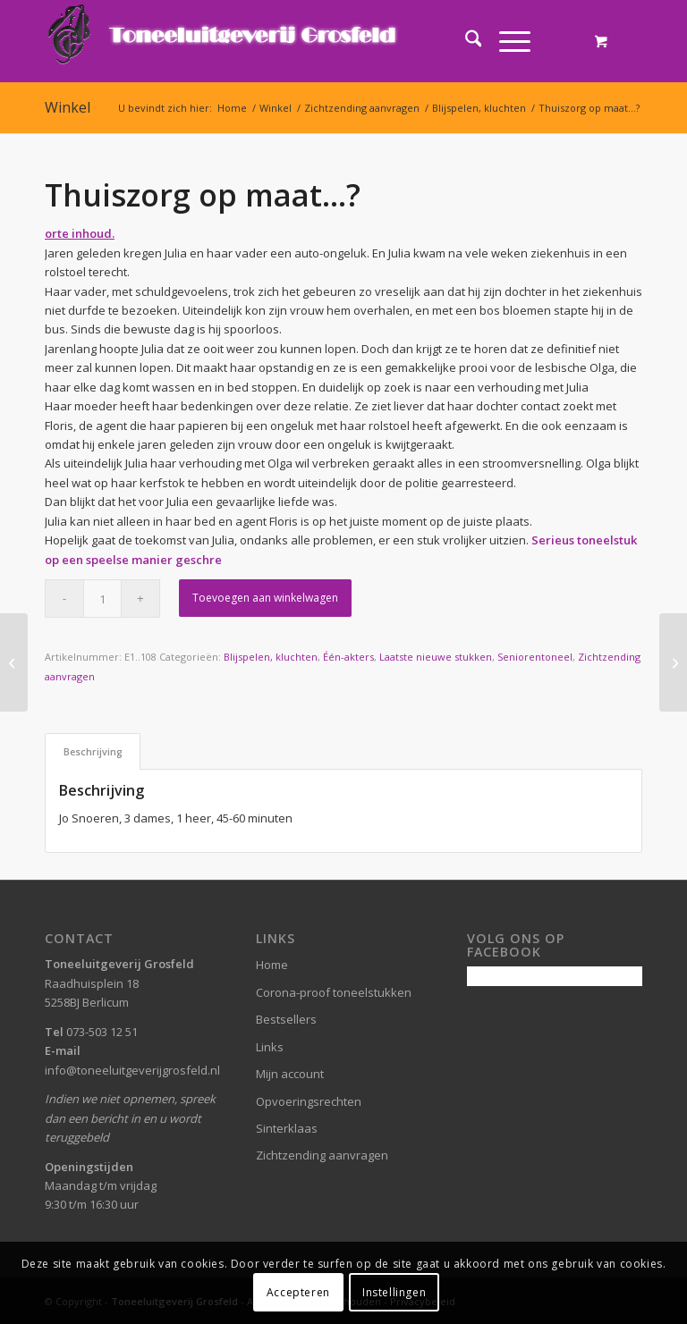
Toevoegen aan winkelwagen (265, 597)
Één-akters (348, 656)
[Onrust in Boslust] (673, 662)
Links (270, 1047)
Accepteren (298, 1292)
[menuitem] (464, 41)
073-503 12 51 (102, 1032)
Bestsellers (286, 1019)
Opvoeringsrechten (308, 1101)
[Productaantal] (102, 598)
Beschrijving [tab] (93, 751)
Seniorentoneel (534, 656)
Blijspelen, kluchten (271, 656)
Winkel (67, 107)
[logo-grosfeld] (224, 41)
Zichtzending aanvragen (322, 1155)
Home (272, 965)
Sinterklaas (287, 1128)
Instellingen (394, 1292)
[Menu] (505, 41)
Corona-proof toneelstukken (333, 992)
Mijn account (290, 1074)
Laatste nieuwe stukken (435, 656)
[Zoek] (464, 41)
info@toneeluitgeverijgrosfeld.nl (132, 1070)
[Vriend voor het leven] (14, 662)
